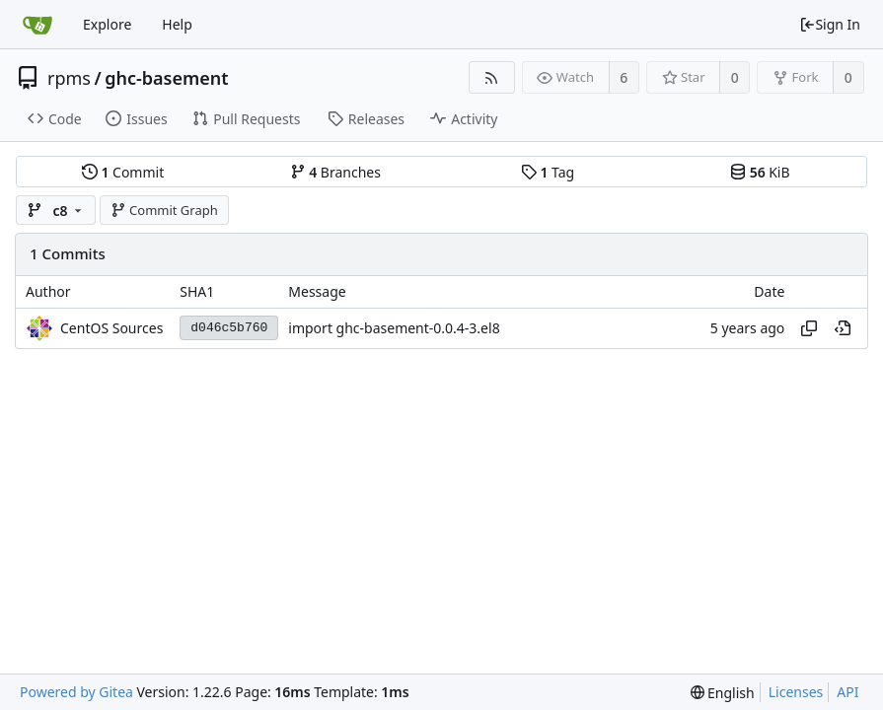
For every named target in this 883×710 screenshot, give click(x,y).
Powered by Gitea (76, 691)
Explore (107, 24)
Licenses (796, 691)
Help (177, 24)
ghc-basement (166, 78)
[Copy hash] (809, 328)
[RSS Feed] (492, 77)
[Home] (37, 24)
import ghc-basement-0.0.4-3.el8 (393, 328)
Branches (335, 172)
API (847, 691)
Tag (547, 172)
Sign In (829, 24)
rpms (69, 78)
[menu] (723, 692)
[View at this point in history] (842, 328)
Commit (123, 172)
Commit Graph (164, 210)
